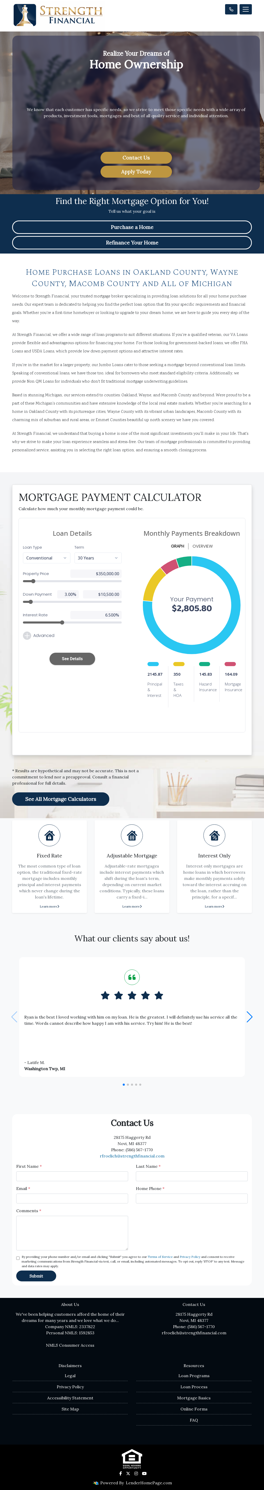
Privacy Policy (190, 1257)
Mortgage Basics (194, 1397)
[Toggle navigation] (246, 9)
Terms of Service (160, 1257)
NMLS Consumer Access (70, 1345)
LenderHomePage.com (149, 1482)
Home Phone (150, 1188)
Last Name (148, 1166)
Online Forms (194, 1409)
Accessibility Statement (70, 1397)
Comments (28, 1210)
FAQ (194, 1420)
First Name (29, 1166)
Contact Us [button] (136, 157)
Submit (36, 1276)
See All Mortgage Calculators (60, 799)
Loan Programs (194, 1375)
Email (23, 1188)
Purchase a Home (132, 227)
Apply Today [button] (136, 171)
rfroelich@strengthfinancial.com (132, 1155)
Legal (70, 1375)
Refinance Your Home (132, 242)
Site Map (70, 1409)
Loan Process (194, 1386)
